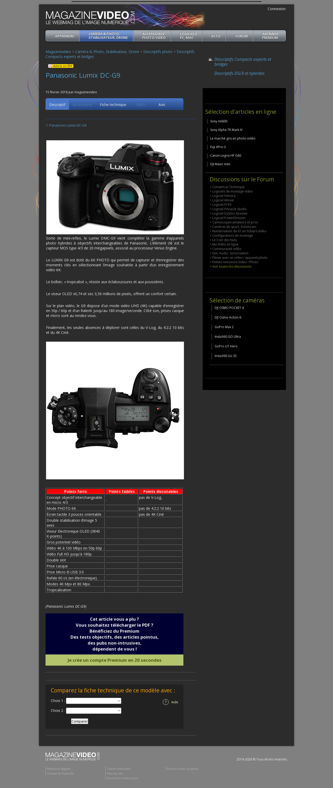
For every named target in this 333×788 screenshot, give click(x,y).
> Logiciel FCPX (221, 204)
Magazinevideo (58, 51)
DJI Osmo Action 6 (228, 317)
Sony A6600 (218, 121)
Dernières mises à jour (123, 779)
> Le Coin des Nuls (223, 240)
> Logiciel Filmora (222, 196)
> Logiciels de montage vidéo (231, 191)
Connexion (277, 8)
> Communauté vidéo (225, 249)
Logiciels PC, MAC (188, 35)
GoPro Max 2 (224, 327)
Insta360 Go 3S (225, 356)
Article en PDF (62, 66)
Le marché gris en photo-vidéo (232, 138)
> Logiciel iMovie (222, 200)
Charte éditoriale (119, 769)
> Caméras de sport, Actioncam (233, 226)
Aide (170, 703)
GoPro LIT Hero (226, 346)
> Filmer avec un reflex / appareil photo (238, 257)
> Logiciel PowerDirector (228, 218)
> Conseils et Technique (227, 187)
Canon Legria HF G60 (225, 155)
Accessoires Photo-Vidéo (153, 35)
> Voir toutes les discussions (230, 266)
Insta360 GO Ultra (228, 336)
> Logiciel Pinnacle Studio (228, 209)
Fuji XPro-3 (218, 147)
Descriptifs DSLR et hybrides (239, 73)
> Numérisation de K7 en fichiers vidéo (238, 231)
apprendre (64, 36)
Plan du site (115, 774)
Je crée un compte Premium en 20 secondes (115, 661)
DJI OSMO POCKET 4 (229, 308)
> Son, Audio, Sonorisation (229, 253)
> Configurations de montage (231, 235)
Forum (241, 36)
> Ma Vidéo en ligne (224, 244)
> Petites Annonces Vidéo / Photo (234, 262)
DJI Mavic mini (220, 164)
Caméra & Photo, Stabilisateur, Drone (108, 35)
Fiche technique (113, 105)
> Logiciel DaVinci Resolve (228, 213)
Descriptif (57, 105)
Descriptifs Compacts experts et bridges (242, 61)
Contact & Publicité (60, 774)
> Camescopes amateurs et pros (234, 222)
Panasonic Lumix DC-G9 (67, 126)
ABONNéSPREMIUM (270, 35)
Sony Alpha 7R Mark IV (226, 130)
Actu (215, 36)
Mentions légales (59, 769)
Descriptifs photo (157, 51)
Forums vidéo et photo (183, 769)
